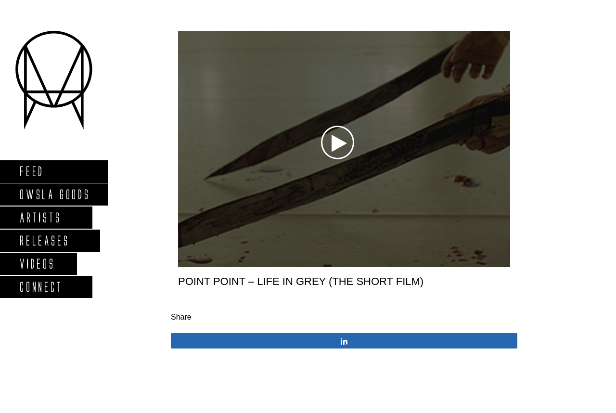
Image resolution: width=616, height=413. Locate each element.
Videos (37, 263)
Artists (40, 217)
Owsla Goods (54, 194)
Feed (31, 171)
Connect (41, 286)
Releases (44, 240)
